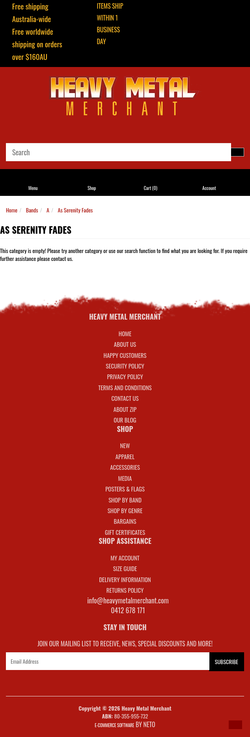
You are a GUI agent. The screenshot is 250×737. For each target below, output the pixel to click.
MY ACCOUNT (125, 557)
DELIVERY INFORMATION (125, 579)
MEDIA (125, 478)
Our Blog (125, 419)
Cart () (150, 187)
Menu (33, 187)
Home (11, 210)
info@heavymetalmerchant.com (128, 600)
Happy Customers (125, 355)
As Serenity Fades (75, 210)
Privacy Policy (125, 376)
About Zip (125, 409)
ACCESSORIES (125, 467)
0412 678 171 (128, 610)
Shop (92, 187)
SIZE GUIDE (125, 568)
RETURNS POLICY (125, 590)
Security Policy (125, 365)
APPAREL (125, 456)
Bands (32, 210)
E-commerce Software (114, 725)
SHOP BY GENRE (125, 510)
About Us (125, 344)
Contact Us (124, 398)
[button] (235, 724)
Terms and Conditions (124, 387)
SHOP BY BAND (125, 499)
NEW (125, 445)
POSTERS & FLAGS (125, 488)
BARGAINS (125, 521)
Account (209, 187)
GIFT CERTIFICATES (125, 532)
